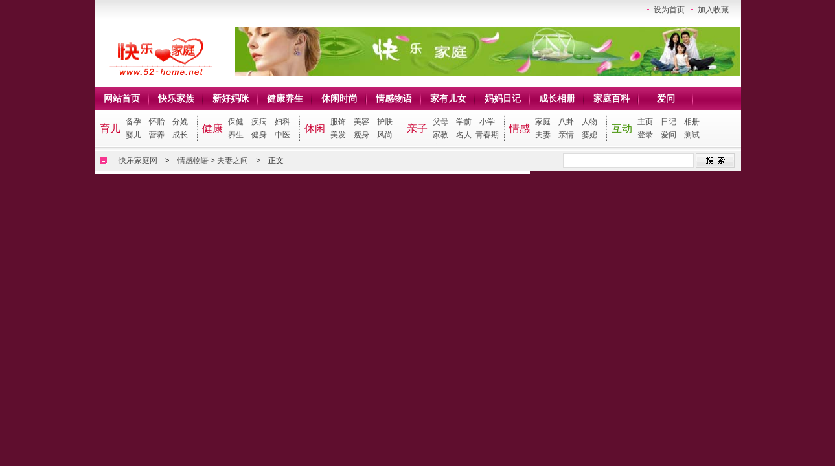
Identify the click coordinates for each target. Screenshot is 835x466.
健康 (212, 128)
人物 (589, 121)
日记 (668, 121)
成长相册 (557, 98)
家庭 (543, 121)
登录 (645, 134)
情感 (519, 128)
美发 (338, 134)
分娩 (180, 121)
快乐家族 (176, 98)
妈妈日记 (503, 98)
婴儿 (133, 134)
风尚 (385, 134)
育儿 (110, 128)
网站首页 (122, 98)
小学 (487, 121)
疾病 (259, 121)
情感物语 (394, 98)
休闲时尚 (339, 98)
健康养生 (285, 98)
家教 (440, 134)
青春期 (487, 134)
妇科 (282, 121)
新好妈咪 (230, 98)
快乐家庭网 (138, 160)
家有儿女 (448, 98)
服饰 (338, 121)
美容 (361, 121)
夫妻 (543, 134)
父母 (440, 121)
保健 (236, 121)
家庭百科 (611, 98)
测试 (692, 134)
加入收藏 (713, 9)
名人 (464, 134)
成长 (180, 134)
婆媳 (589, 134)
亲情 (566, 134)
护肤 (385, 121)
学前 (464, 121)
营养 (157, 134)
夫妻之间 (232, 160)
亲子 (417, 128)
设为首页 (669, 9)
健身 (259, 134)
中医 (282, 134)
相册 (692, 121)
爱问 (666, 98)
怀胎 (157, 121)
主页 (645, 121)
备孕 (133, 121)
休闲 (314, 128)
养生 (236, 134)
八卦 (566, 121)
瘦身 (361, 134)
